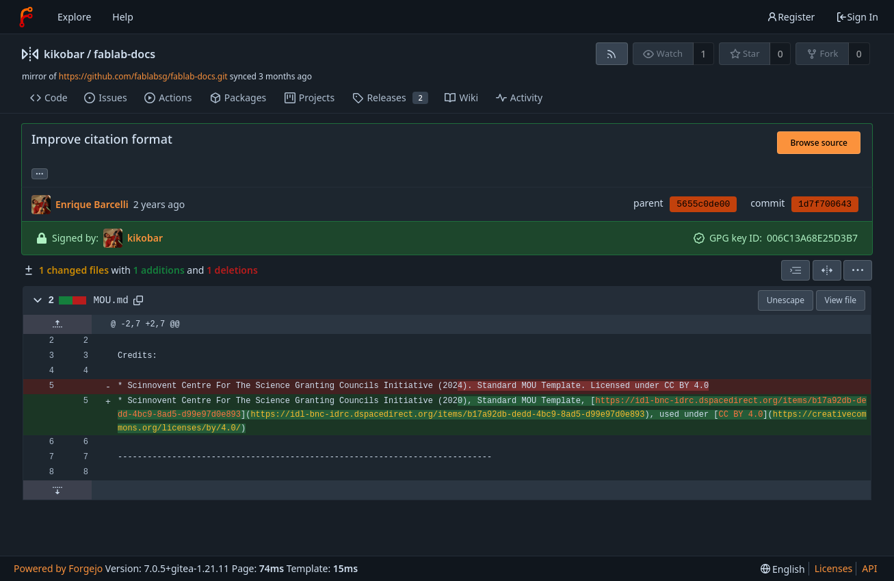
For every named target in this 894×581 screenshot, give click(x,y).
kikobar (64, 54)
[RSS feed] (612, 53)
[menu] (857, 270)
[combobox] (795, 270)
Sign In (857, 16)
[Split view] (827, 270)
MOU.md (111, 300)
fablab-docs (124, 54)
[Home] (26, 17)
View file (840, 300)
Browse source (818, 143)
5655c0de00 (703, 204)
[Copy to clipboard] (138, 300)
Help (122, 16)
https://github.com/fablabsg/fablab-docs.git (143, 76)
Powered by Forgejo (58, 568)
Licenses (834, 568)
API (869, 568)
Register (791, 16)
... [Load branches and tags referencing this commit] (40, 172)
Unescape (785, 300)
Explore (74, 16)
